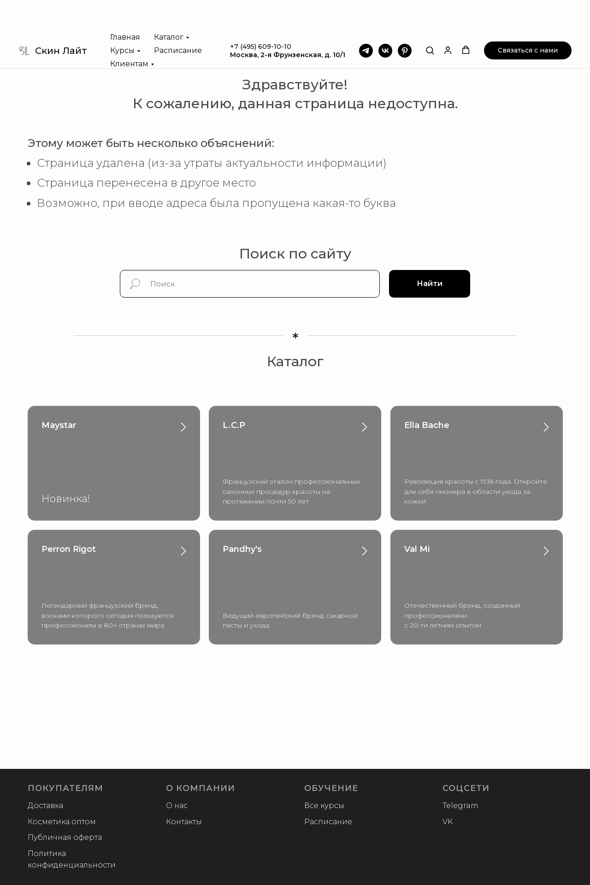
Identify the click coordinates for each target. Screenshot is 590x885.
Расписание (178, 17)
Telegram (460, 805)
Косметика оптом (62, 821)
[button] (429, 17)
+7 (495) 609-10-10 (260, 14)
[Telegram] (366, 18)
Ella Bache (426, 425)
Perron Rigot (68, 549)
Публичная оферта (65, 837)
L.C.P (234, 425)
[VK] (385, 18)
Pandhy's (242, 549)
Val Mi (417, 549)
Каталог (168, 4)
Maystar (58, 425)
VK (447, 821)
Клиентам (129, 31)
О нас (177, 805)
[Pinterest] (405, 18)
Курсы (122, 17)
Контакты (184, 821)
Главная (125, 4)
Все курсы (324, 805)
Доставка (45, 805)
